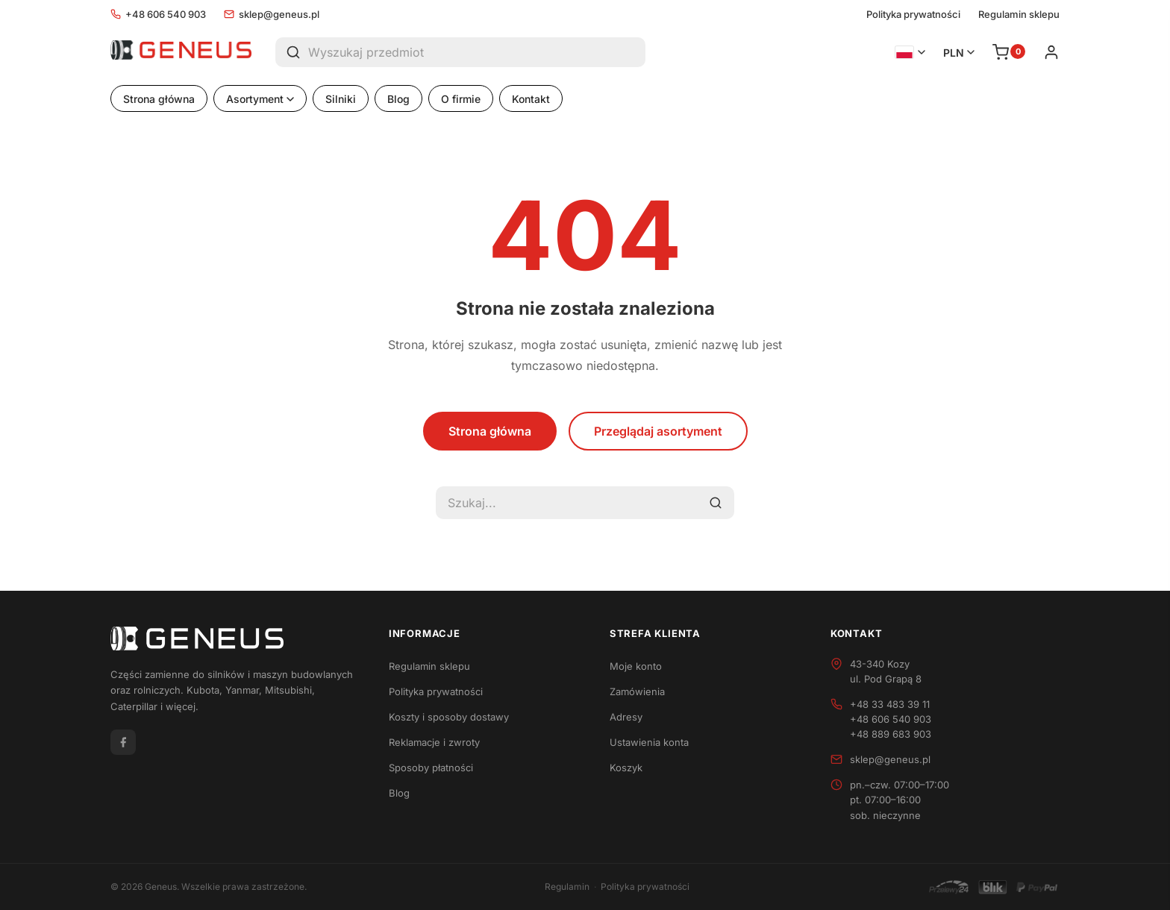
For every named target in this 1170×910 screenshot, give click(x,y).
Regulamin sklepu (1019, 14)
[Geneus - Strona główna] (180, 52)
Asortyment (260, 98)
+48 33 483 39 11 (890, 704)
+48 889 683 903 (890, 734)
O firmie (461, 98)
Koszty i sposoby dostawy (449, 717)
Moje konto (636, 666)
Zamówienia (637, 691)
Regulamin (567, 886)
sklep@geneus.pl (271, 14)
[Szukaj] (291, 52)
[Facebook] (123, 742)
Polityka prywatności (913, 14)
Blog (398, 98)
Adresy (626, 717)
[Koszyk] (1008, 52)
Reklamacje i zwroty (434, 742)
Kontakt (531, 98)
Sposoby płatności (431, 768)
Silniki (340, 98)
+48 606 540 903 (158, 14)
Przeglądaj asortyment (658, 431)
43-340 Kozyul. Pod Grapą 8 (886, 671)
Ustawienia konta (649, 742)
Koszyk (626, 768)
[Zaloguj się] (1051, 52)
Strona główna (159, 98)
